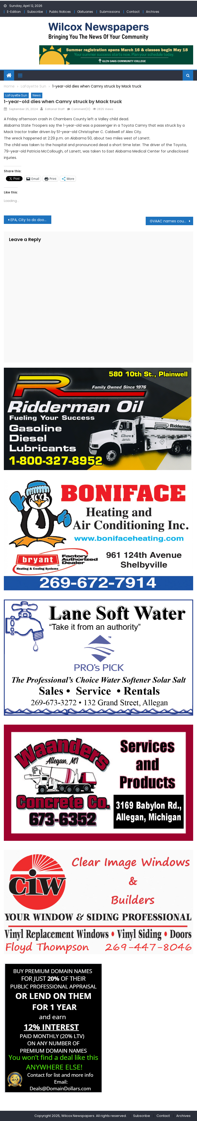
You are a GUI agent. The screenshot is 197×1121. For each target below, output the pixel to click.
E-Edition (14, 11)
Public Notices (60, 11)
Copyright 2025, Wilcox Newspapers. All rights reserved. (80, 1115)
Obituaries (85, 11)
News (37, 95)
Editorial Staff (55, 109)
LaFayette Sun (16, 95)
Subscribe (35, 11)
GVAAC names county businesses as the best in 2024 (171, 221)
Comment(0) (80, 109)
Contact (133, 11)
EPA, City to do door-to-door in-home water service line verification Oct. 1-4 (31, 219)
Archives (152, 11)
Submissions (110, 11)
